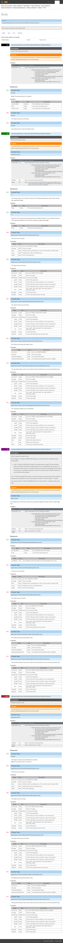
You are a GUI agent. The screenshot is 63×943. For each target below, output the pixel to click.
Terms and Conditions (48, 941)
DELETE (20, 33)
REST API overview (6, 5)
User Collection (35, 5)
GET (9, 33)
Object (40, 7)
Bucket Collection (6, 7)
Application (26, 5)
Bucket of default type (19, 7)
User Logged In (45, 5)
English (48, 2)
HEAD (3, 33)
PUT (14, 33)
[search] (59, 3)
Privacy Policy (58, 941)
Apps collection (17, 5)
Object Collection (31, 7)
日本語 (50, 2)
